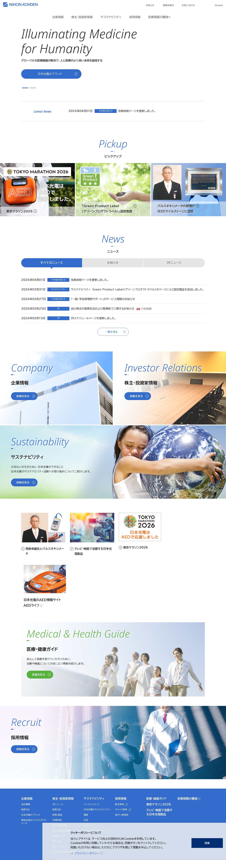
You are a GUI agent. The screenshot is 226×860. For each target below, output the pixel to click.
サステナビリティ (94, 752)
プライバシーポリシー (85, 853)
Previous (22, 87)
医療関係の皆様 (187, 752)
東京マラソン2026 (158, 758)
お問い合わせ (188, 5)
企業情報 (26, 752)
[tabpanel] (113, 47)
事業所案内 (168, 5)
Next (39, 87)
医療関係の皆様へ (159, 17)
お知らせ (149, 5)
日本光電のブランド (50, 73)
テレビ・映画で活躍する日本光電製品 (159, 766)
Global (219, 5)
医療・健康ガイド (156, 752)
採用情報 (120, 752)
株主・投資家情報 (63, 752)
